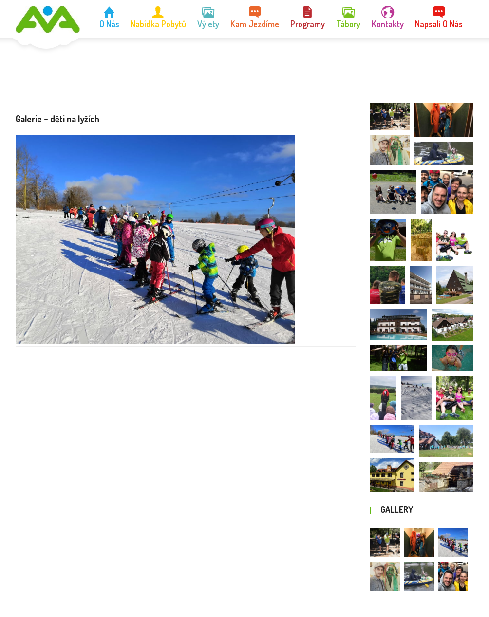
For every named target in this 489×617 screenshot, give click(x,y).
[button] (390, 116)
